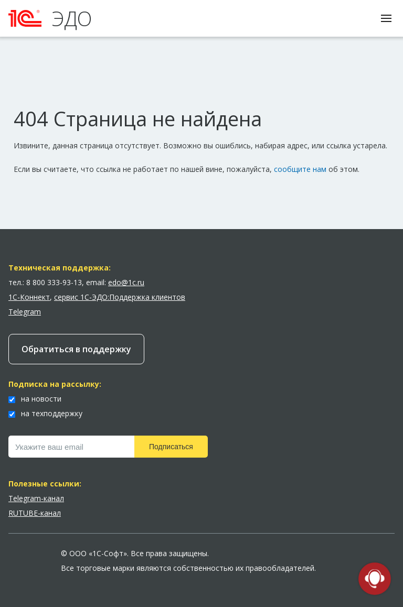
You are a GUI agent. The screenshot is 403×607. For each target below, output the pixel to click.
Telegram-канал (36, 498)
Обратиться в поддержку (76, 349)
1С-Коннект (29, 297)
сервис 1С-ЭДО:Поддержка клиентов (119, 297)
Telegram (24, 312)
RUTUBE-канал (34, 513)
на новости (34, 399)
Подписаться (171, 446)
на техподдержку (45, 413)
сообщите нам (300, 169)
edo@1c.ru (126, 282)
